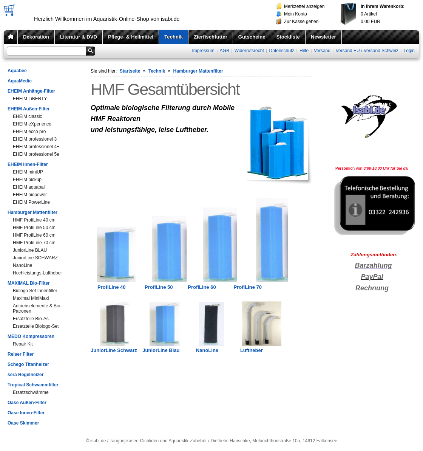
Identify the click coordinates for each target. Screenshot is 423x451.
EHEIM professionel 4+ (36, 146)
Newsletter (323, 37)
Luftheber (251, 350)
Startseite (130, 71)
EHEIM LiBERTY (30, 98)
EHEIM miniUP (28, 172)
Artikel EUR (382, 14)
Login (409, 50)
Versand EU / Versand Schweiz (367, 50)
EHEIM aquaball (29, 187)
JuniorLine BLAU (30, 250)
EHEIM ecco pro (29, 131)
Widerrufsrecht (249, 50)
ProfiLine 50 (159, 287)
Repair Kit (23, 344)
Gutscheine (252, 37)
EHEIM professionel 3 (35, 139)
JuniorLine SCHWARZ (35, 257)
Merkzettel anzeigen (304, 6)
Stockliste (288, 37)
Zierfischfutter (210, 37)
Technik (173, 37)
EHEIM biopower (30, 194)
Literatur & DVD (78, 37)
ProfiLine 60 (202, 287)
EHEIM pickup (27, 179)
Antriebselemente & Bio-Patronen (37, 308)
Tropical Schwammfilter (33, 384)
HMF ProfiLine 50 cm (34, 227)
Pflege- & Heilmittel (130, 37)
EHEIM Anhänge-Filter (31, 91)
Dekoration (36, 37)
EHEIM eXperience (32, 124)
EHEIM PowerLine (31, 202)
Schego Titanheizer (28, 364)
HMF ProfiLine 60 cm (34, 235)
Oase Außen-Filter (27, 402)
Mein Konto (295, 14)
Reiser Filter (21, 354)
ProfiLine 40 (111, 287)
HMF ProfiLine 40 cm (34, 220)
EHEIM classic (27, 116)
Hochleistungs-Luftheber (37, 273)
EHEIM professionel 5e (36, 154)
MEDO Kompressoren (31, 336)
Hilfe (304, 50)
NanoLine (22, 265)
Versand (322, 50)
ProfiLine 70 (248, 287)
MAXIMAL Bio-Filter (29, 283)
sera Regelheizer (25, 374)
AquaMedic (20, 81)
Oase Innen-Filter (26, 412)
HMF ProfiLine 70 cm (34, 242)
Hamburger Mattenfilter (32, 212)
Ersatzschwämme (31, 392)
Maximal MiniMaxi (31, 298)
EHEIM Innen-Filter (28, 164)
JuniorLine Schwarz (114, 350)
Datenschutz (282, 50)
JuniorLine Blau (160, 350)
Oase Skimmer (23, 423)
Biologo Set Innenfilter (35, 290)
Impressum (203, 50)
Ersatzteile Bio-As (31, 318)
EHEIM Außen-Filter (29, 109)
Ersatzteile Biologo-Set (36, 326)
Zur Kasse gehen (301, 21)
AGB (224, 50)
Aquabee (17, 70)
